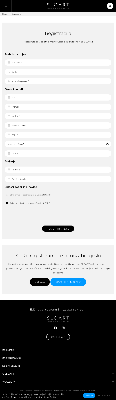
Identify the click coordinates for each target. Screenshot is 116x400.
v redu (89, 395)
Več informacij (105, 396)
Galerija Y (58, 337)
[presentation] (58, 215)
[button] (58, 144)
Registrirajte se (58, 228)
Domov (5, 14)
